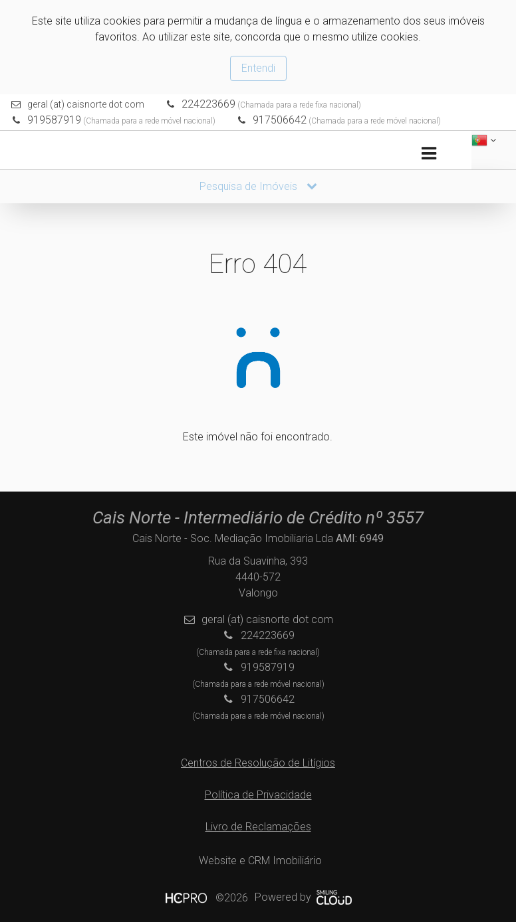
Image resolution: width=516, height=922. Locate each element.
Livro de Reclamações (258, 826)
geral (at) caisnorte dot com (85, 104)
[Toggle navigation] (428, 154)
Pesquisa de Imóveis (258, 186)
